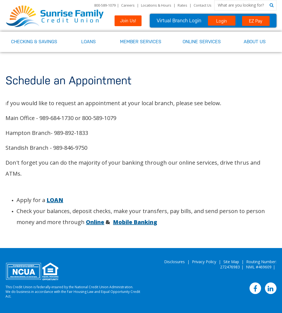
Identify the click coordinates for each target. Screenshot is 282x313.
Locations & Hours (156, 5)
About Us (255, 41)
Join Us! (128, 20)
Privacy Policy (204, 261)
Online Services (202, 41)
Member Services (140, 41)
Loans (88, 41)
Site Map (231, 261)
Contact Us (203, 5)
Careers (128, 5)
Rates (182, 5)
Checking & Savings (34, 41)
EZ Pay (255, 21)
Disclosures (174, 261)
